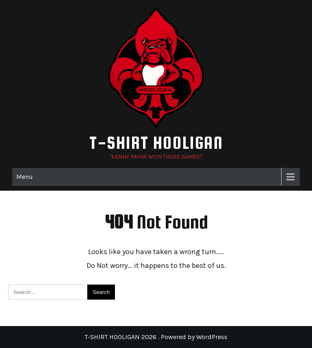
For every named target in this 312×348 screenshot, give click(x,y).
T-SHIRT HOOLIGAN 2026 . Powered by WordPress (156, 337)
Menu (24, 177)
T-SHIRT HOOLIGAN (156, 142)
